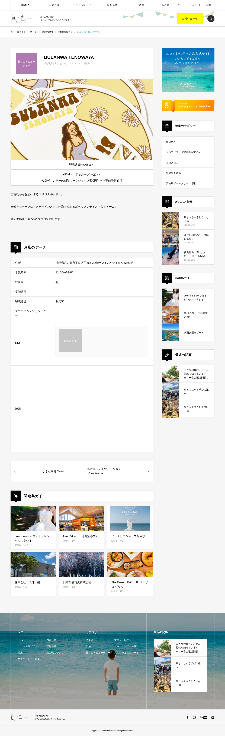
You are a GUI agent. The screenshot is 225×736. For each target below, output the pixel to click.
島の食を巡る (173, 173)
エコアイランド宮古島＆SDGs (183, 152)
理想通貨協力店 (51, 63)
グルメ (89, 640)
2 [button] (83, 154)
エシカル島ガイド (83, 5)
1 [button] (80, 154)
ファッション (73, 63)
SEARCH (210, 18)
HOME (25, 5)
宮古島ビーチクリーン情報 (181, 183)
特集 (141, 5)
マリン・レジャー (124, 640)
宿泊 (88, 646)
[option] (82, 119)
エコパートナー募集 (200, 5)
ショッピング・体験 (125, 646)
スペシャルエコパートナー (126, 654)
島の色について (171, 5)
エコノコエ (172, 162)
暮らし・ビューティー (98, 652)
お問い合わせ (190, 18)
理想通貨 (112, 5)
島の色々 (171, 141)
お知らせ (54, 5)
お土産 (63, 63)
